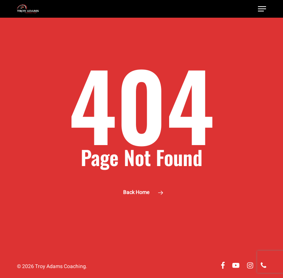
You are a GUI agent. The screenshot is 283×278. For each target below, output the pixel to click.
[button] (262, 9)
